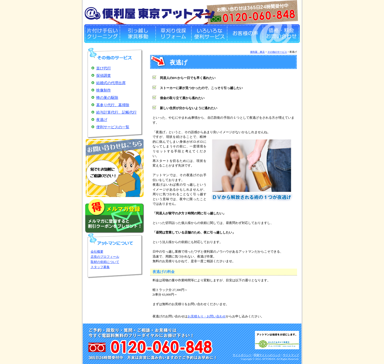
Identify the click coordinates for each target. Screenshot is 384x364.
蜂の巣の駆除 (107, 98)
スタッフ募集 (100, 267)
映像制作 (103, 90)
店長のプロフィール (105, 257)
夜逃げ (101, 120)
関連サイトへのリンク (267, 354)
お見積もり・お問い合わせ (207, 316)
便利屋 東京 (257, 52)
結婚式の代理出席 (111, 83)
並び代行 (103, 68)
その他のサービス (277, 52)
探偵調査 (103, 76)
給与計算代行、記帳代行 (116, 112)
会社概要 (97, 251)
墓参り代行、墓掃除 (112, 105)
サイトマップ (291, 354)
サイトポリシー (242, 354)
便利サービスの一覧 (112, 127)
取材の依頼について (105, 262)
